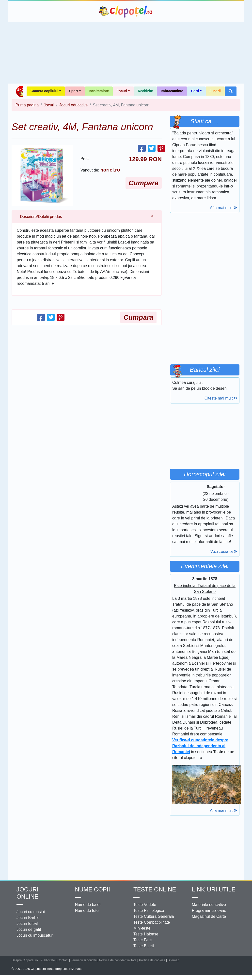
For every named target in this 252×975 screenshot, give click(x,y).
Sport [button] (73, 91)
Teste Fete (142, 940)
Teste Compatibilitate (151, 922)
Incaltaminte (99, 91)
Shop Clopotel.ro (19, 91)
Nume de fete (87, 910)
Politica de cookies (152, 960)
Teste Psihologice (148, 910)
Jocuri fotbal (27, 923)
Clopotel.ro (126, 11)
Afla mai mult (223, 208)
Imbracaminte (172, 91)
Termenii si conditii (84, 960)
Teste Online (154, 889)
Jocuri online (27, 893)
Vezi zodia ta (223, 551)
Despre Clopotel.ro (25, 960)
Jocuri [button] (122, 91)
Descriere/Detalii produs (41, 217)
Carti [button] (195, 91)
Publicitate (47, 960)
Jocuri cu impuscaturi (34, 935)
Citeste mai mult (221, 398)
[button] (230, 91)
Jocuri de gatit (28, 929)
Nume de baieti (88, 905)
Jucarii (215, 91)
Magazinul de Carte (209, 916)
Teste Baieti (143, 946)
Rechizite (145, 91)
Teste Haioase (145, 934)
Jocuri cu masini (30, 912)
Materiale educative (209, 905)
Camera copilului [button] (44, 91)
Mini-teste (141, 928)
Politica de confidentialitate (118, 960)
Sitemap (173, 960)
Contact (63, 960)
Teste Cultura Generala (153, 916)
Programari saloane (209, 910)
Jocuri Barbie (27, 918)
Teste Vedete (144, 905)
